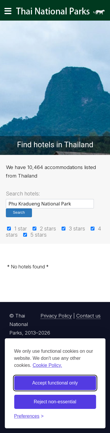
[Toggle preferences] (29, 416)
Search (19, 212)
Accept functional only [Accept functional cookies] (55, 382)
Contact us (88, 316)
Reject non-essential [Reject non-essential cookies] (55, 401)
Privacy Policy (56, 316)
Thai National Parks (62, 13)
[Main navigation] (7, 11)
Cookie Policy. (47, 365)
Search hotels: (23, 193)
